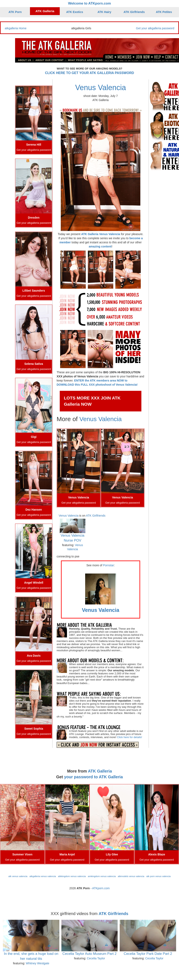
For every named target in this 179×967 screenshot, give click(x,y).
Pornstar (108, 565)
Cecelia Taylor (96, 958)
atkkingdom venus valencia (72, 876)
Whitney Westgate (37, 963)
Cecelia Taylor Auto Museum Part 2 (89, 954)
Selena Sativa (33, 363)
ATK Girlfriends (134, 12)
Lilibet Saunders (34, 290)
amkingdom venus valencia (102, 876)
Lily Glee (112, 854)
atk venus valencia (17, 876)
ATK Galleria (44, 11)
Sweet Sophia (33, 728)
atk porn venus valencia (158, 876)
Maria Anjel (67, 854)
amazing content (100, 246)
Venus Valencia (100, 87)
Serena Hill (33, 144)
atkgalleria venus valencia (42, 876)
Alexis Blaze (156, 854)
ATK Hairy (104, 12)
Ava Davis (34, 655)
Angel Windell (33, 582)
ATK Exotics (74, 12)
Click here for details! (129, 737)
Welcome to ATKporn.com (89, 3)
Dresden (33, 217)
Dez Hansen (33, 509)
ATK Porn (15, 12)
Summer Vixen (22, 854)
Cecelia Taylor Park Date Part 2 (148, 954)
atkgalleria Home (15, 28)
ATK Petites (164, 12)
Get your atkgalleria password (155, 28)
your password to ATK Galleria (93, 777)
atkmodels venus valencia (131, 876)
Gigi (33, 436)
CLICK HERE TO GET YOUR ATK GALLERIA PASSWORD (89, 73)
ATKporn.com (101, 888)
